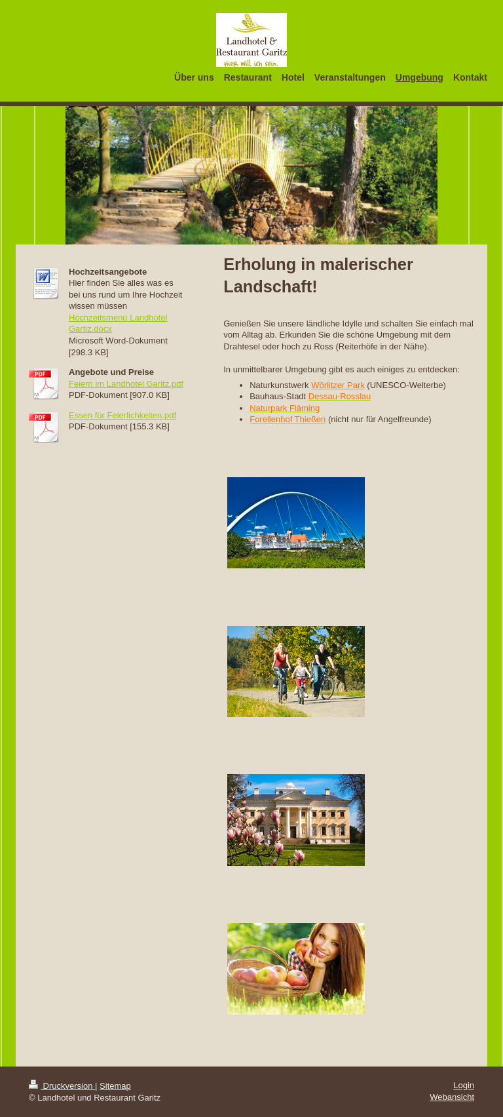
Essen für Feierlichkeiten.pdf (122, 415)
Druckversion (62, 1086)
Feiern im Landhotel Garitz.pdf (126, 384)
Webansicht (452, 1097)
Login (463, 1085)
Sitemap (115, 1086)
